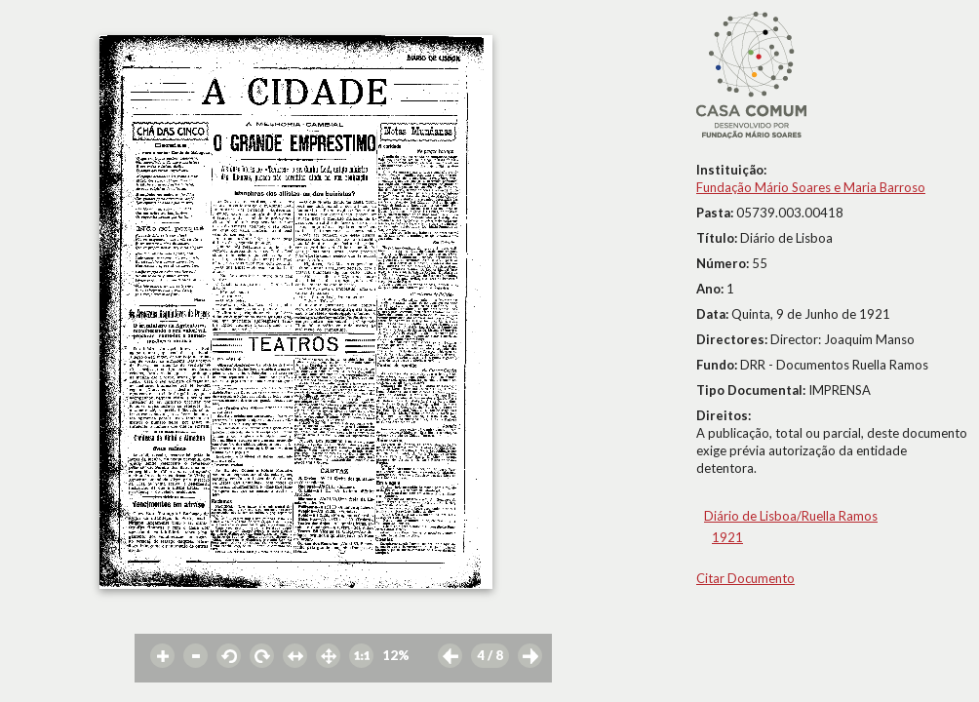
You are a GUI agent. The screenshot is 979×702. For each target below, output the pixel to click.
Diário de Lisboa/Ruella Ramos (791, 516)
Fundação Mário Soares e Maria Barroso (810, 187)
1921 (727, 537)
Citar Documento (745, 578)
